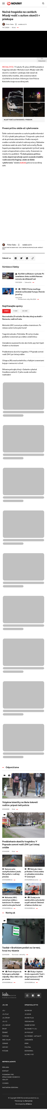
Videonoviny (29, 1021)
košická (23, 163)
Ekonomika (29, 1051)
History (5, 1047)
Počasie (5, 1051)
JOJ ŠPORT (6, 1018)
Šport (4, 1029)
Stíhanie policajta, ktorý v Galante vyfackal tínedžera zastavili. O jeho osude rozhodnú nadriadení (19, 372)
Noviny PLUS (29, 1018)
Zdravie (5, 1043)
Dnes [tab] (6, 311)
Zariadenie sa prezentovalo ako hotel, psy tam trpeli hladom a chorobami (23, 344)
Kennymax (28, 1101)
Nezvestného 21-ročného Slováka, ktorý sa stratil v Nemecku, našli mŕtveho (22, 318)
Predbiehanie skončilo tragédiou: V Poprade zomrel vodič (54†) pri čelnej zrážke (22, 353)
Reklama (5, 1067)
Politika (28, 1047)
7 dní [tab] (15, 311)
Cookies (5, 1083)
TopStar (5, 1036)
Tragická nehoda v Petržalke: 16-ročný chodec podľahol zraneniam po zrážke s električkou (20, 335)
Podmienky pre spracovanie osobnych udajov (11, 1077)
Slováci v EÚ (29, 1054)
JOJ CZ (4, 1021)
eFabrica (29, 1104)
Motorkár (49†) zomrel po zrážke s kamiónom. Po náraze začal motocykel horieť (21, 326)
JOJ (3, 1010)
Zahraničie (29, 1040)
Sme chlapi (6, 1040)
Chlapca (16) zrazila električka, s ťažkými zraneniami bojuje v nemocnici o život (23, 362)
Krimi (26, 1043)
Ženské (5, 1032)
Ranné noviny (30, 1025)
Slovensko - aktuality (33, 1036)
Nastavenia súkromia (10, 1087)
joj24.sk (28, 1014)
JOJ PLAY (5, 1014)
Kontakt (5, 1071)
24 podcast (29, 1032)
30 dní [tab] (24, 311)
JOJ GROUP (6, 1025)
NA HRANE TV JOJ (31, 1029)
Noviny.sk (28, 1010)
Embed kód (41, 60)
